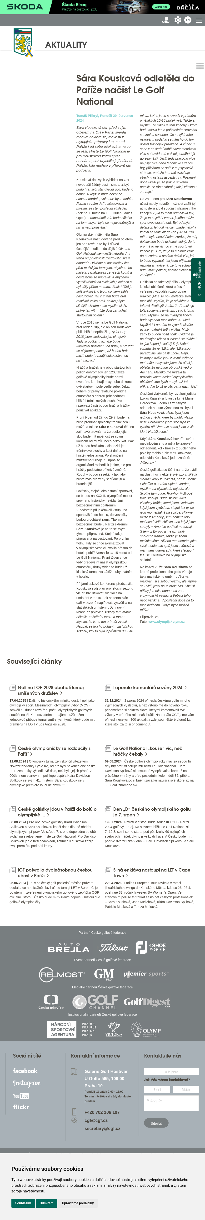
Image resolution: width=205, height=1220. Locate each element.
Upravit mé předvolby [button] (78, 1203)
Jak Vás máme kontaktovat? (167, 1080)
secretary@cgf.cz (102, 1128)
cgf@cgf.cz (96, 1120)
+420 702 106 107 (102, 1112)
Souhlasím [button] (23, 1203)
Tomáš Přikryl (87, 116)
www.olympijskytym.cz (167, 622)
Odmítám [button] (47, 1203)
